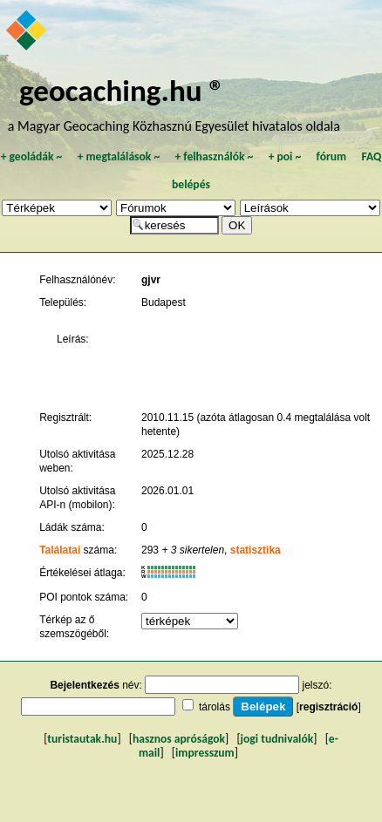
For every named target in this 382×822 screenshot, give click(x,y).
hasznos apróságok (179, 738)
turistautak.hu (82, 738)
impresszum (205, 752)
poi (284, 156)
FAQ (371, 156)
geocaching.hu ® (122, 90)
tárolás (214, 707)
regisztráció (328, 707)
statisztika (255, 550)
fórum (332, 156)
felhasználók (213, 156)
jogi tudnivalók (277, 738)
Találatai (59, 550)
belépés (191, 184)
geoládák (31, 156)
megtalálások (118, 156)
